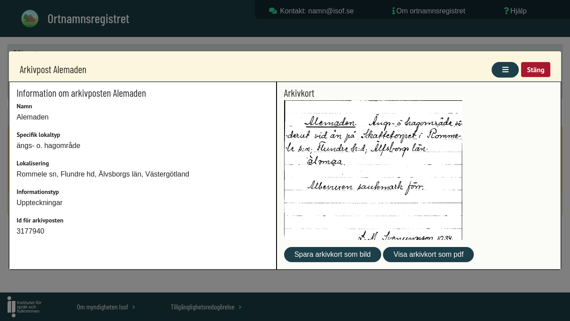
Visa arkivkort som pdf (429, 254)
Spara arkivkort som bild (332, 254)
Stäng (535, 69)
